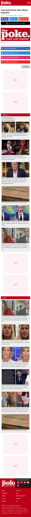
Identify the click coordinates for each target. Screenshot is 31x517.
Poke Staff (3, 15)
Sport (4, 498)
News (3, 490)
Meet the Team (18, 513)
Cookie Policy (9, 510)
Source (3, 42)
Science (4, 501)
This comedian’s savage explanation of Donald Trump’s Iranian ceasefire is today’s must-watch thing (15, 223)
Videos (4, 495)
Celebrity (5, 493)
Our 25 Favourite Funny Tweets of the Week (14, 202)
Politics (18, 490)
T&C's (3, 510)
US (16, 501)
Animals (18, 498)
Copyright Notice (12, 511)
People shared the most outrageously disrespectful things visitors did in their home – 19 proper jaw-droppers (15, 157)
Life (17, 493)
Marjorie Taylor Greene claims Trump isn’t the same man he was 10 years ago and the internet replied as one (15, 342)
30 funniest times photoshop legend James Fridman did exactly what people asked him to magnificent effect (15, 135)
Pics (2, 7)
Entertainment (21, 495)
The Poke (10, 3)
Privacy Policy (18, 510)
